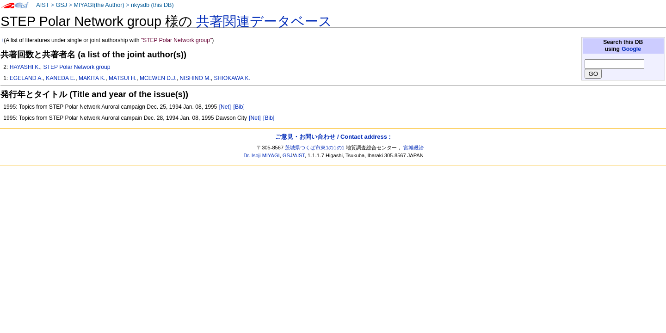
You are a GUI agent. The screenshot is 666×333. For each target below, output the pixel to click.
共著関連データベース (264, 21)
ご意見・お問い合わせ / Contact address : (332, 136)
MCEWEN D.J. (158, 78)
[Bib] (239, 107)
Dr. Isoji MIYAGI (262, 155)
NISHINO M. (195, 78)
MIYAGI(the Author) (99, 5)
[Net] (225, 107)
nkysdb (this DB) (152, 5)
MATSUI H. (122, 78)
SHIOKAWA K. (232, 78)
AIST (42, 5)
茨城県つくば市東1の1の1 (315, 147)
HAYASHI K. (25, 67)
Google (631, 49)
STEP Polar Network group (77, 67)
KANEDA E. (60, 78)
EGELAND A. (26, 78)
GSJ (61, 5)
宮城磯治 (413, 147)
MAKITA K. (92, 78)
